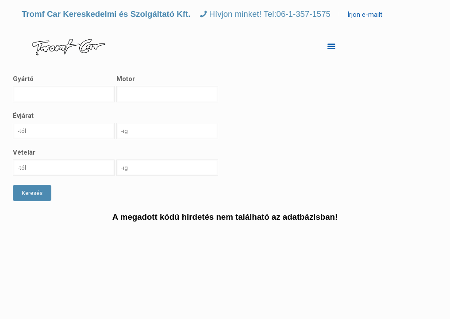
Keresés (32, 193)
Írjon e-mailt (364, 15)
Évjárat (23, 116)
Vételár (24, 152)
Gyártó (23, 79)
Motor (125, 79)
